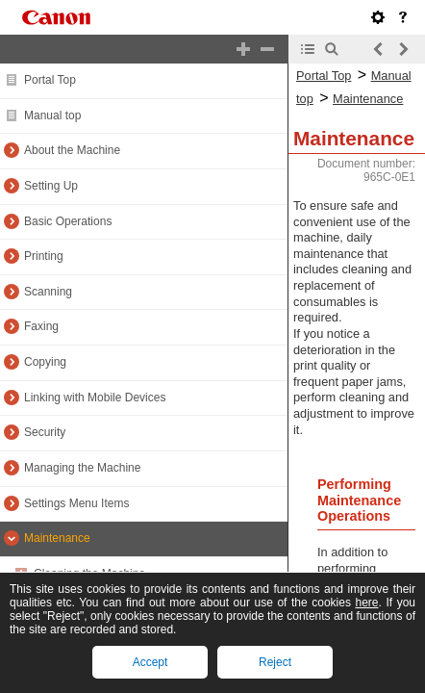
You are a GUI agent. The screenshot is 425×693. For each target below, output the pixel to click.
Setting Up (51, 185)
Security (44, 432)
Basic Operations (68, 221)
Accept (150, 662)
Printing (43, 256)
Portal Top (50, 80)
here (366, 602)
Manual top (52, 115)
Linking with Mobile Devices (94, 397)
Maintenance (57, 538)
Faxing (41, 326)
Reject (275, 662)
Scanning (48, 291)
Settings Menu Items (76, 503)
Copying (45, 362)
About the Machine (72, 150)
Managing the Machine (82, 468)
